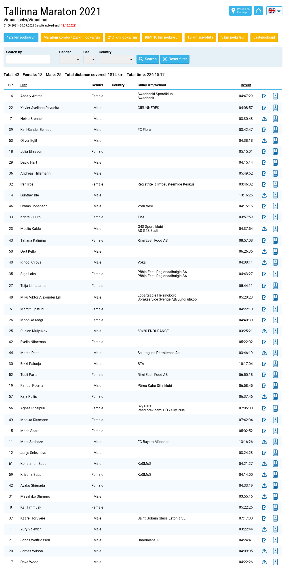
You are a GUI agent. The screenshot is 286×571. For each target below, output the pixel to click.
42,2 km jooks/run (21, 37)
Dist (23, 85)
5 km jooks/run (233, 37)
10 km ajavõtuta (200, 37)
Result (246, 85)
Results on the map (243, 11)
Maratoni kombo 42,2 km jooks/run (72, 37)
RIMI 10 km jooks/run (162, 37)
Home (258, 10)
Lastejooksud (264, 37)
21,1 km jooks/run (122, 37)
